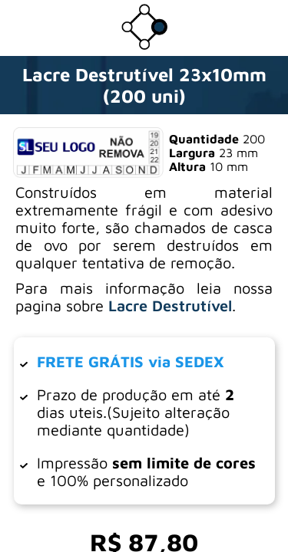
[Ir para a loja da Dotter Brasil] (144, 45)
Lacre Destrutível (170, 305)
